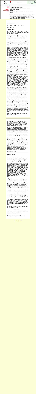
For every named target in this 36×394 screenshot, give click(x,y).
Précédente (16, 220)
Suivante (20, 220)
